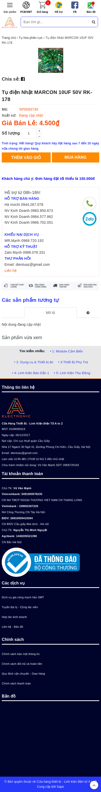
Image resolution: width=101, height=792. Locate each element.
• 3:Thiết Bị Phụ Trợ (73, 362)
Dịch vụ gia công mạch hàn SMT (23, 597)
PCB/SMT (26, 12)
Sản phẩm (10, 12)
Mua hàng (75, 157)
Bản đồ (91, 12)
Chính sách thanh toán (16, 683)
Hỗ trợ (58, 12)
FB (75, 12)
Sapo (60, 786)
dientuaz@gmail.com (24, 452)
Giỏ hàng (42, 12)
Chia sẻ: (11, 79)
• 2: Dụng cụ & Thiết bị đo (33, 362)
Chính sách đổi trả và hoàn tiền (22, 663)
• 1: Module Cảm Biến (66, 351)
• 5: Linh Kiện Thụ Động (72, 373)
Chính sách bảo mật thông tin (21, 653)
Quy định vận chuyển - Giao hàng (23, 673)
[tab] (50, 312)
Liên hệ (11, 271)
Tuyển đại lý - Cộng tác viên (20, 607)
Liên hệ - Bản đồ (12, 626)
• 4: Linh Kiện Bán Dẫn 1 (30, 373)
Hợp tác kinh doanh (14, 616)
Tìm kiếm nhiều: (32, 351)
